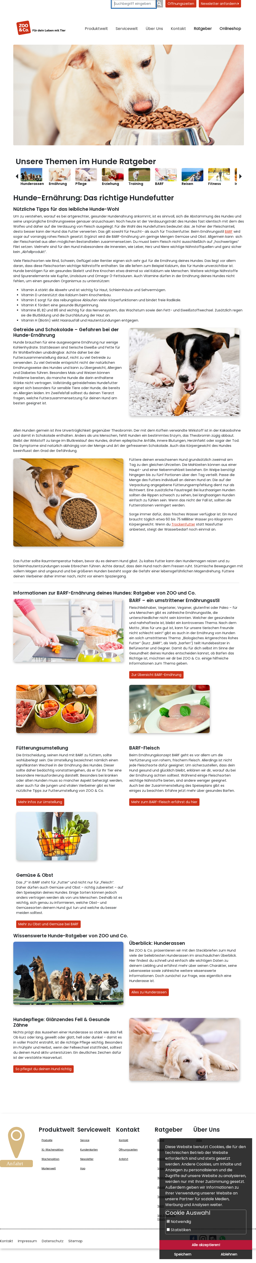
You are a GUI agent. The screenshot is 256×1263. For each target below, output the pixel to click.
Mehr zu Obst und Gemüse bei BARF (48, 924)
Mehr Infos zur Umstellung (40, 802)
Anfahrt (123, 1159)
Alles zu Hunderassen (149, 992)
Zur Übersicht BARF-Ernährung (156, 674)
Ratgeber (203, 28)
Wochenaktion (50, 1159)
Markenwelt (49, 1168)
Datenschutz (53, 1241)
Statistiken (179, 1230)
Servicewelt (127, 28)
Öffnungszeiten (181, 3)
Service (84, 1140)
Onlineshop (230, 28)
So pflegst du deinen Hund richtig (43, 1069)
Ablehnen (229, 1254)
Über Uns (154, 28)
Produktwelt (96, 28)
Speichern (182, 1254)
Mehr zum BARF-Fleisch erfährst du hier (164, 802)
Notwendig (179, 1221)
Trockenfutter (183, 524)
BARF (229, 231)
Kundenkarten (89, 1149)
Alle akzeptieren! (206, 1244)
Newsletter (86, 1159)
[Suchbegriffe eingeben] (134, 3)
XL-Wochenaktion (53, 1149)
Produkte (47, 1140)
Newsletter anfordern (220, 3)
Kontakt (178, 28)
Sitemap (75, 1241)
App (82, 1168)
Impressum (27, 1241)
